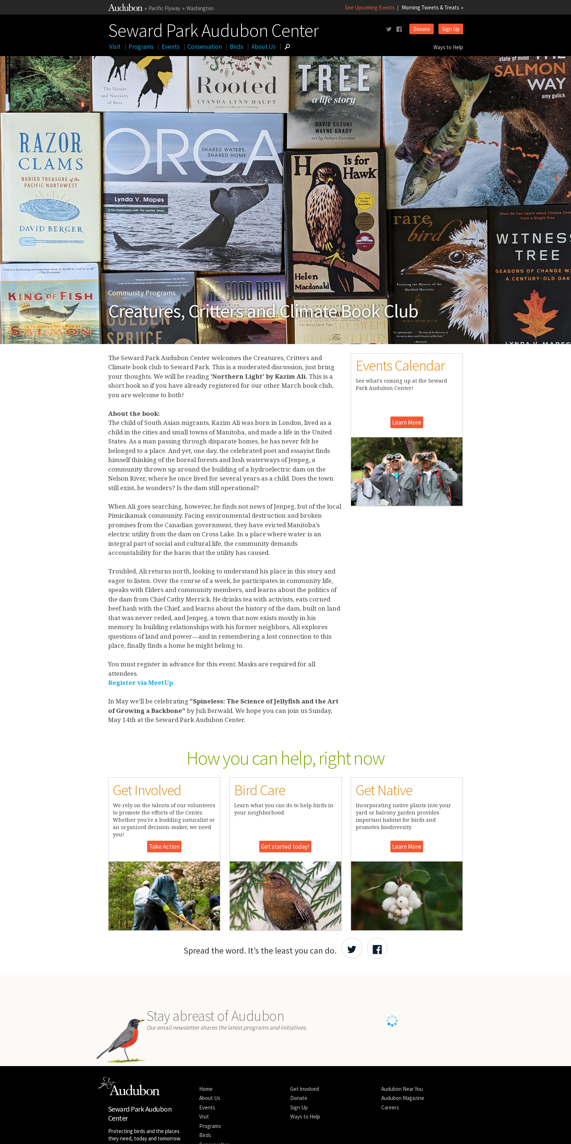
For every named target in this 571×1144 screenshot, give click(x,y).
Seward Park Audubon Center (213, 29)
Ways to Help (448, 47)
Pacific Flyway (164, 8)
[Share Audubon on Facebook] (377, 948)
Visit (115, 47)
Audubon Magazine (402, 1097)
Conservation (205, 47)
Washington (200, 8)
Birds (236, 47)
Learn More (406, 422)
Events (171, 47)
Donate (421, 28)
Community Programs (142, 292)
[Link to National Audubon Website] (125, 8)
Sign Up (451, 28)
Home (206, 1088)
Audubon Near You (402, 1088)
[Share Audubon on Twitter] (352, 948)
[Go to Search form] (287, 46)
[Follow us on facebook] (399, 29)
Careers (390, 1107)
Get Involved (304, 1088)
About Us (263, 47)
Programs (141, 47)
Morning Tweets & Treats (430, 7)
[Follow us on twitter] (389, 29)
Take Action (164, 847)
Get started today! (285, 847)
